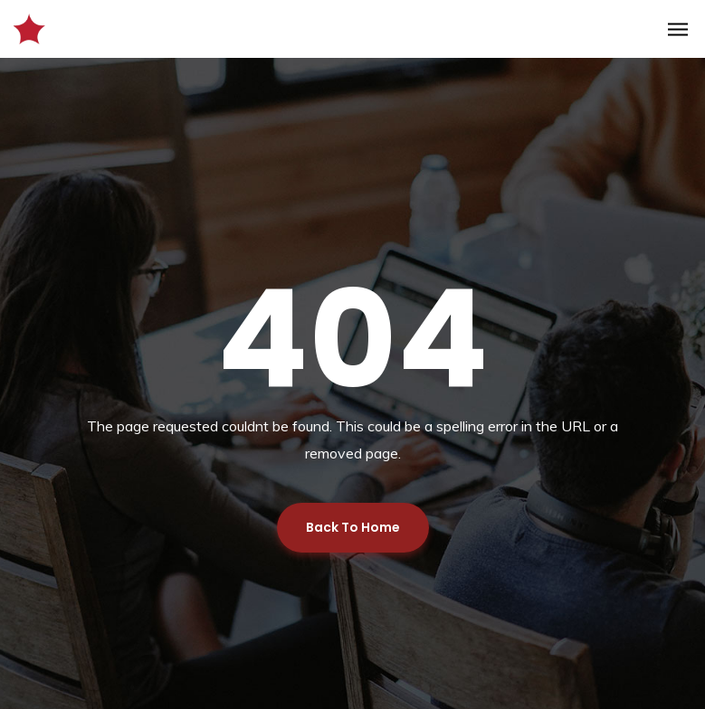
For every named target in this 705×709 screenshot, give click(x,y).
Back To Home (353, 527)
